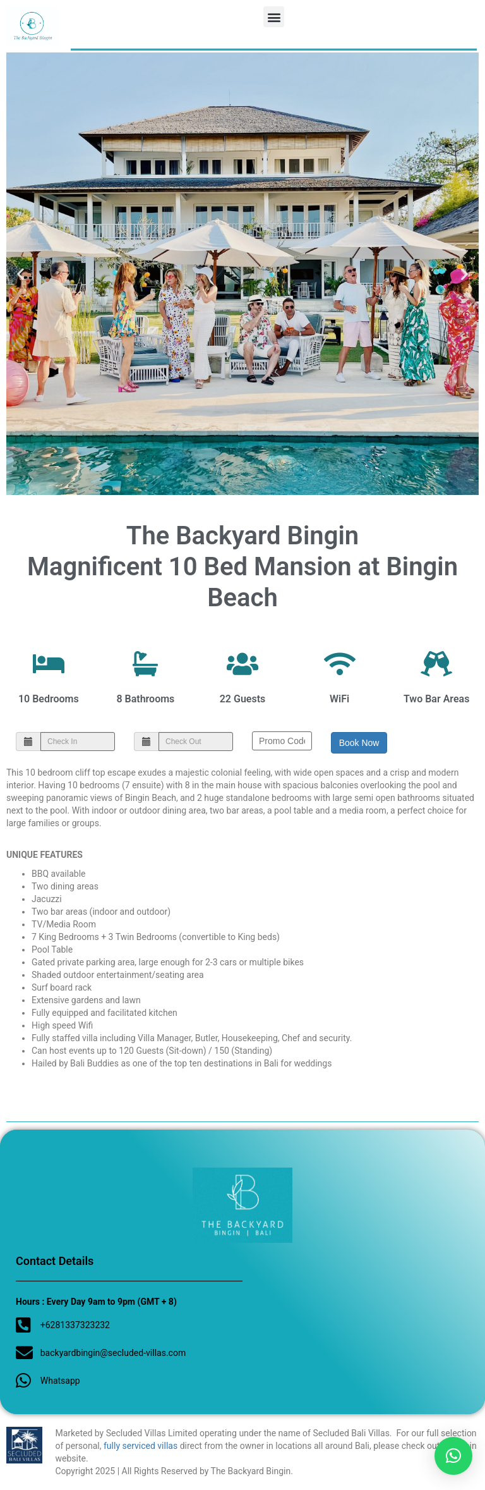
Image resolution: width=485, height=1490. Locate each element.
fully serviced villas (140, 1446)
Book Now (359, 743)
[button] (273, 16)
